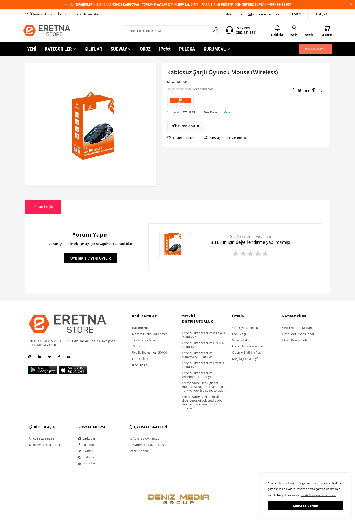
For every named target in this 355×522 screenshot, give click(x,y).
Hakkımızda (234, 14)
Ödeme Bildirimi (38, 14)
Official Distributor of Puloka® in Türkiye (203, 335)
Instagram (87, 457)
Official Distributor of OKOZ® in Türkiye (203, 345)
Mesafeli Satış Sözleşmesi (150, 334)
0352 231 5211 (246, 32)
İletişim (63, 14)
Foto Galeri (140, 359)
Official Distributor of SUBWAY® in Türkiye (197, 355)
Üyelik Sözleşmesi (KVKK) (149, 352)
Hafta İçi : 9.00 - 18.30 (143, 438)
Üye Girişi (239, 334)
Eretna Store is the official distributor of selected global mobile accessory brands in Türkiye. (202, 402)
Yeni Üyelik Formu (245, 328)
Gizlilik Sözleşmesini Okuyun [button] (318, 495)
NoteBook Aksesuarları (298, 334)
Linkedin (86, 438)
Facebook (86, 445)
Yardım (137, 346)
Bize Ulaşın (140, 365)
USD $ (297, 14)
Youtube (86, 463)
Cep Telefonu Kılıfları (297, 328)
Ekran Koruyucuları (296, 340)
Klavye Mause (177, 81)
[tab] (43, 207)
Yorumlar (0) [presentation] (43, 206)
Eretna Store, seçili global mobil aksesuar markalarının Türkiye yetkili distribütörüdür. (204, 386)
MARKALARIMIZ (315, 49)
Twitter (85, 451)
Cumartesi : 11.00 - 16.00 (146, 445)
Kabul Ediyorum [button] (305, 505)
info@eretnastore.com (266, 14)
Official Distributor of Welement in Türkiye (197, 375)
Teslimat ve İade (143, 340)
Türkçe (319, 14)
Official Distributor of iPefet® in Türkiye (203, 365)
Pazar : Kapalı (138, 451)
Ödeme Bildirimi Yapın (248, 352)
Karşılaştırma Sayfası (247, 359)
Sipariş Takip (241, 340)
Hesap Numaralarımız (89, 14)
